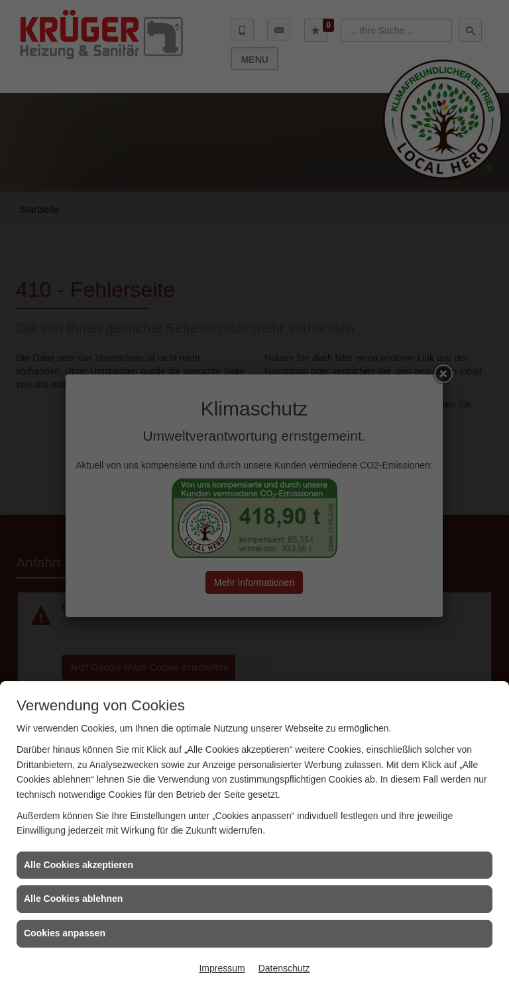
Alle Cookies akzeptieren (78, 864)
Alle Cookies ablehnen (73, 898)
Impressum (222, 968)
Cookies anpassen (64, 933)
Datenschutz (284, 968)
